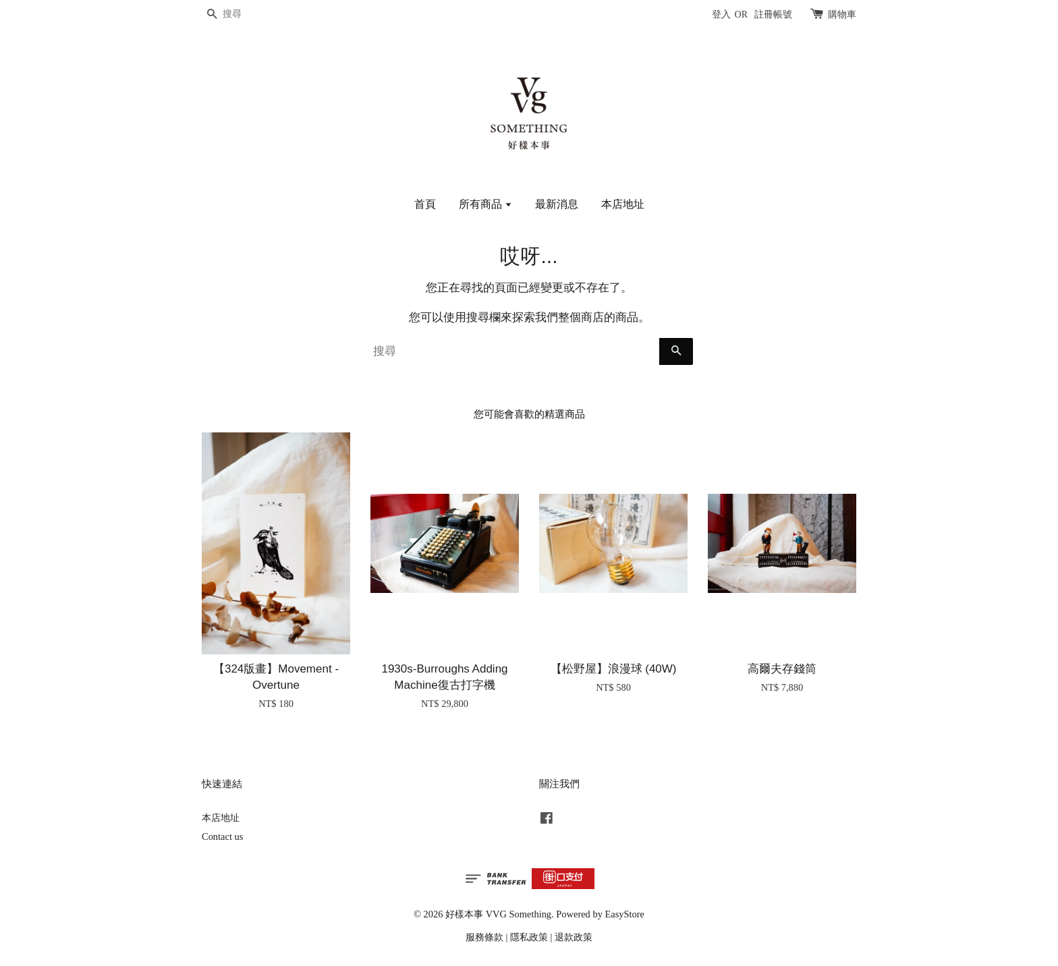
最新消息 (556, 204)
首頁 (425, 204)
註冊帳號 (773, 14)
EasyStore (624, 914)
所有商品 (485, 204)
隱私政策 (529, 937)
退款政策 (573, 937)
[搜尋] (242, 14)
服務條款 (484, 937)
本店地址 (622, 204)
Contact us (222, 836)
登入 (721, 14)
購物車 (842, 14)
